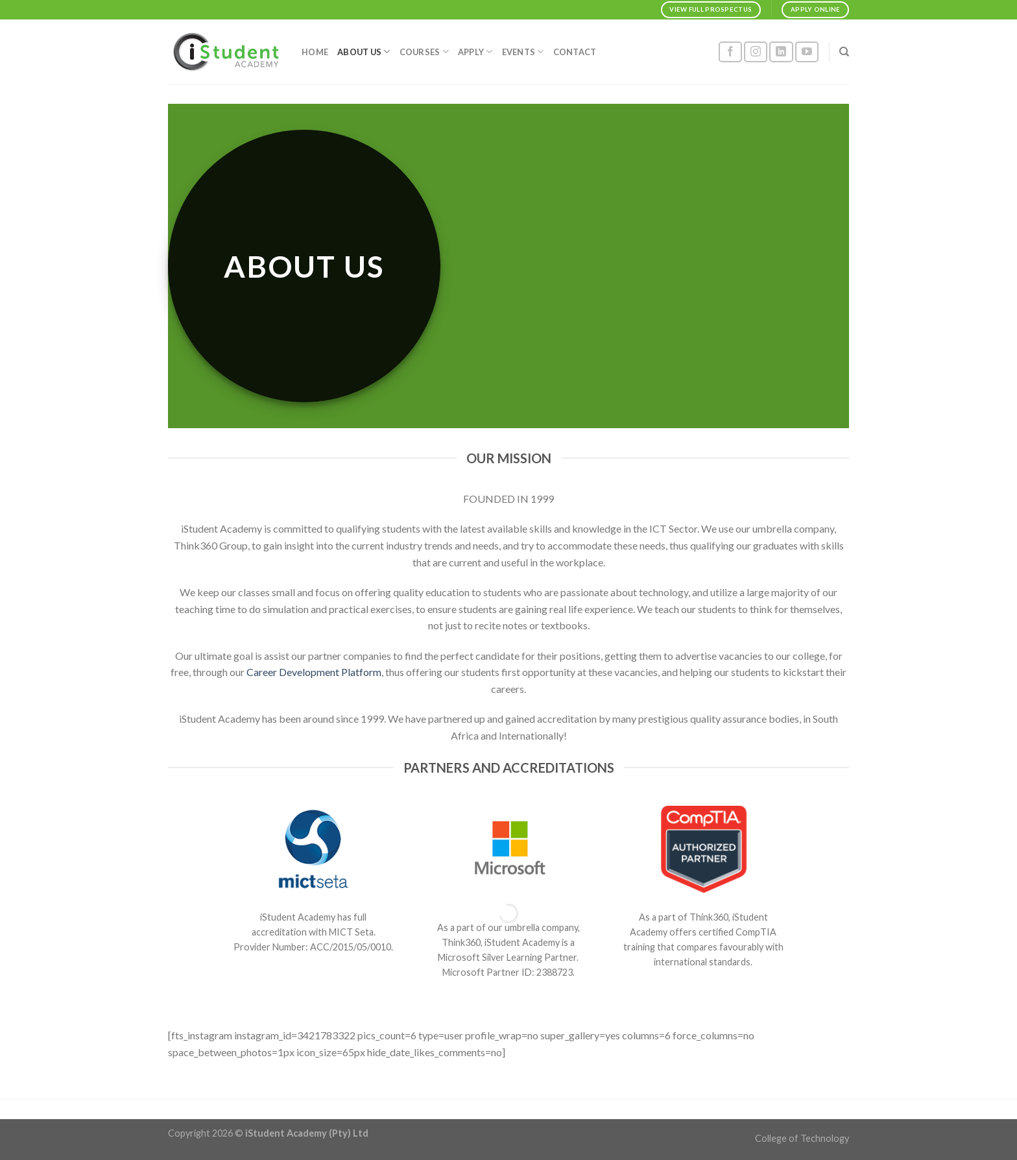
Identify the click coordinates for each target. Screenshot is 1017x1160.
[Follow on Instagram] (755, 52)
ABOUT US (363, 51)
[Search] (844, 52)
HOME (315, 52)
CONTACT (575, 52)
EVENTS (523, 51)
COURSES (424, 51)
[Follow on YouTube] (807, 52)
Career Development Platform (313, 672)
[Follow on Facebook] (730, 52)
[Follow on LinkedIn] (781, 52)
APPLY (475, 51)
